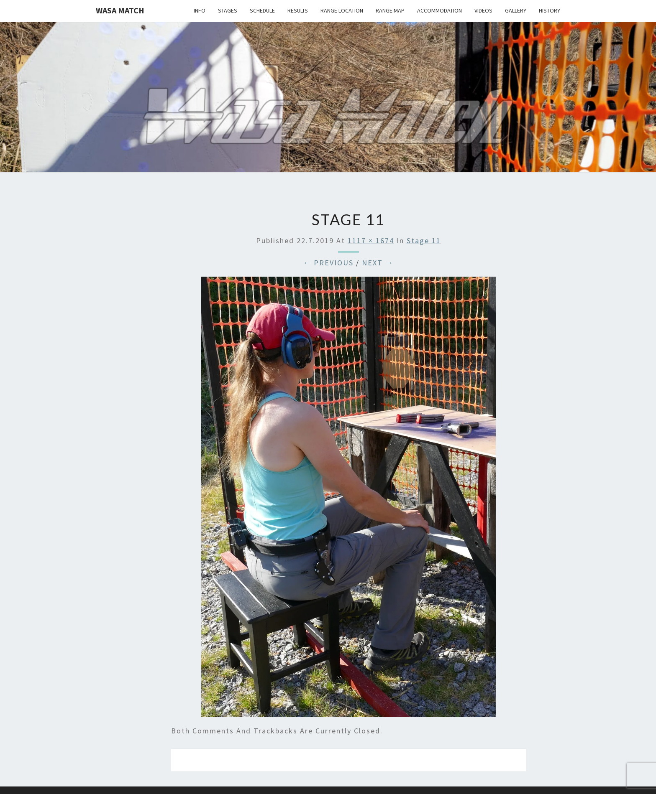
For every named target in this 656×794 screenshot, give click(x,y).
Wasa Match (120, 10)
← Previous (328, 262)
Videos (483, 10)
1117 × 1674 (371, 240)
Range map (390, 10)
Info (199, 10)
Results (297, 10)
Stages (227, 10)
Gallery (515, 10)
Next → (378, 262)
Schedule (262, 10)
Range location (341, 10)
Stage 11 (424, 240)
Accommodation (439, 10)
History (549, 10)
